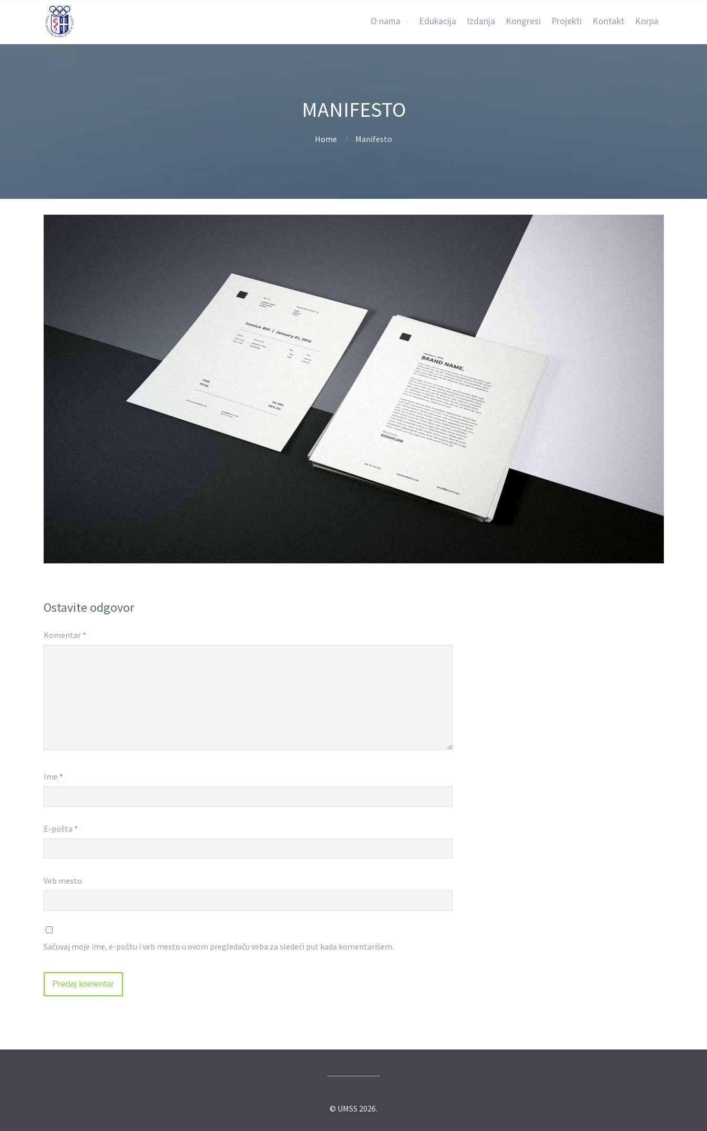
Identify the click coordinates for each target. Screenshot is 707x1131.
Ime (53, 776)
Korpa (647, 21)
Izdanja (481, 21)
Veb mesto (63, 880)
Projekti (566, 21)
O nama (386, 21)
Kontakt (608, 21)
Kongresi (523, 21)
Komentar (65, 635)
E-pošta (61, 828)
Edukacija (437, 21)
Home (326, 139)
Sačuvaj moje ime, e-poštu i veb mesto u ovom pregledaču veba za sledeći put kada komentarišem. (219, 946)
